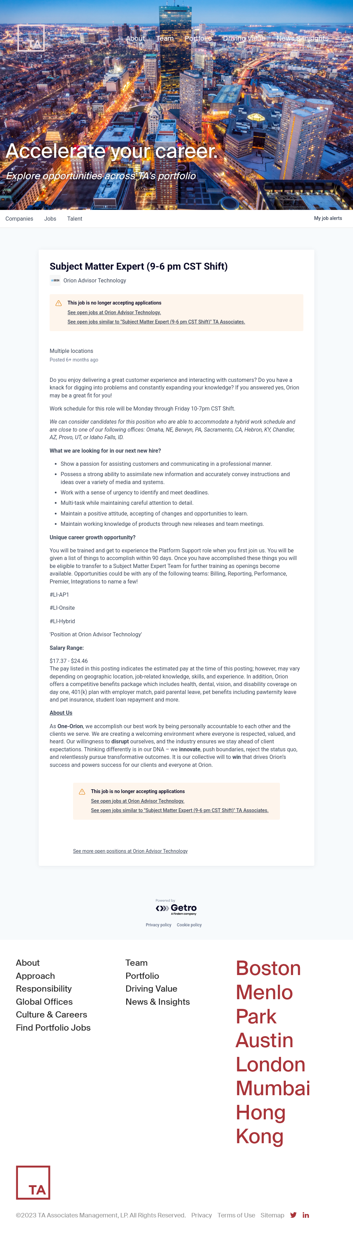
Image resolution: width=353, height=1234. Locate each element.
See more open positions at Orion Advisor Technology (130, 851)
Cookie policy (189, 925)
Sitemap (272, 1215)
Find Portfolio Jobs (53, 1027)
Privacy (201, 1215)
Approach (35, 976)
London (270, 1065)
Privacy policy (158, 925)
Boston (268, 968)
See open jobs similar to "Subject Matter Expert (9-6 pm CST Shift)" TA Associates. (156, 322)
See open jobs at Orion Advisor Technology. (114, 312)
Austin (264, 1041)
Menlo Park (264, 1005)
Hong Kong (260, 1125)
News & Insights (157, 1002)
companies (19, 218)
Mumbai (273, 1089)
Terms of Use (236, 1215)
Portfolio (142, 976)
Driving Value (151, 988)
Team (136, 962)
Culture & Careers (51, 1014)
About (28, 962)
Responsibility (44, 988)
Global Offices (44, 1002)
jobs (50, 218)
